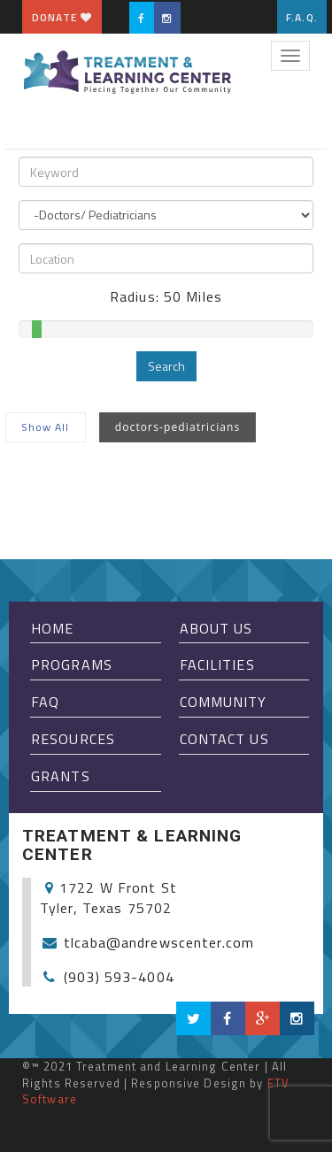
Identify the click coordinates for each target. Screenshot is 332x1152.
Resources (73, 738)
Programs (71, 664)
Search (166, 366)
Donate (62, 17)
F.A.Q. (302, 17)
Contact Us (224, 738)
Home (52, 628)
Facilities (217, 664)
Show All (45, 427)
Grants (60, 776)
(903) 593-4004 (119, 976)
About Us (216, 628)
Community (223, 701)
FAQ (45, 701)
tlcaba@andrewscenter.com (159, 942)
